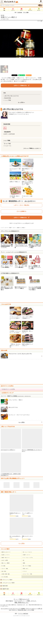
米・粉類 (3, 565)
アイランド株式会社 (23, 613)
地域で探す (5, 585)
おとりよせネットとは (6, 608)
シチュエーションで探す (8, 582)
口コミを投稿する (21, 211)
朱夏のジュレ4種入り (9, 17)
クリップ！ (29, 75)
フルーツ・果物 (5, 568)
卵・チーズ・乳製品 (27, 565)
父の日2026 (19, 12)
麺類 (24, 563)
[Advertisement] (21, 297)
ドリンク (25, 571)
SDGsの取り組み (22, 610)
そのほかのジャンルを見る (8, 389)
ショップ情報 (7, 100)
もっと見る (22, 422)
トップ (2, 227)
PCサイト (14, 610)
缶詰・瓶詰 (4, 571)
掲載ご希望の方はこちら (21, 602)
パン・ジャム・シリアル (28, 557)
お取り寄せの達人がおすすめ (11, 95)
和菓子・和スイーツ (5, 557)
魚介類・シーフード (5, 554)
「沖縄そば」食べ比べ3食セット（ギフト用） (15, 346)
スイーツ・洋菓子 (8, 227)
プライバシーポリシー (31, 608)
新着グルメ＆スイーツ (6, 552)
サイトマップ (16, 608)
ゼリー (14, 227)
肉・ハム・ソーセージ (27, 552)
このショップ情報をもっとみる (31, 148)
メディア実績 (30, 610)
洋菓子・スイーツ (26, 554)
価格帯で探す (5, 589)
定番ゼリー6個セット (15, 181)
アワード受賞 (25, 12)
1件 (41, 20)
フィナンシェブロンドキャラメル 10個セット (15, 318)
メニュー (2, 2)
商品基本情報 (7, 98)
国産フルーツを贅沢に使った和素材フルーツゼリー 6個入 (27, 183)
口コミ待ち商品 (5, 576)
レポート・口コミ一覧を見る (21, 205)
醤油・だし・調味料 (5, 563)
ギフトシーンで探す (7, 579)
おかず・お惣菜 (5, 560)
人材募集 (22, 608)
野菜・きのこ (25, 568)
